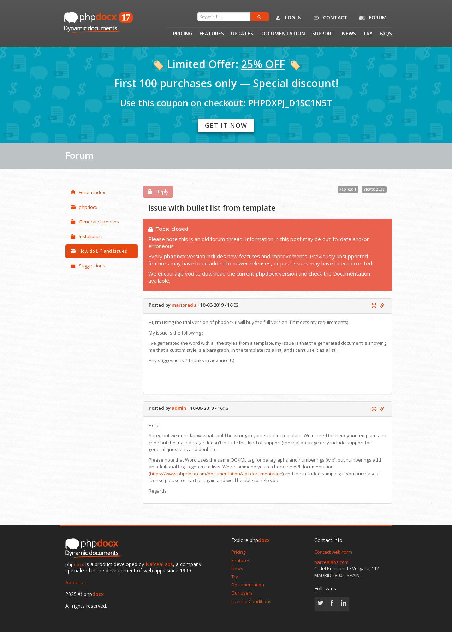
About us (75, 582)
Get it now (226, 125)
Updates (242, 34)
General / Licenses (95, 221)
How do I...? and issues (99, 251)
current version (267, 273)
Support (323, 34)
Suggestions (88, 266)
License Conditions (251, 601)
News (349, 34)
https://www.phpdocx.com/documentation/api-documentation (216, 473)
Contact (328, 18)
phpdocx (84, 207)
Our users (242, 593)
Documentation (282, 34)
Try (368, 34)
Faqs (386, 34)
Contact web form (333, 552)
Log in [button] (287, 18)
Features (212, 34)
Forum (371, 18)
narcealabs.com (331, 562)
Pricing (182, 34)
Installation (86, 236)
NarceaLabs (159, 564)
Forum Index (88, 192)
